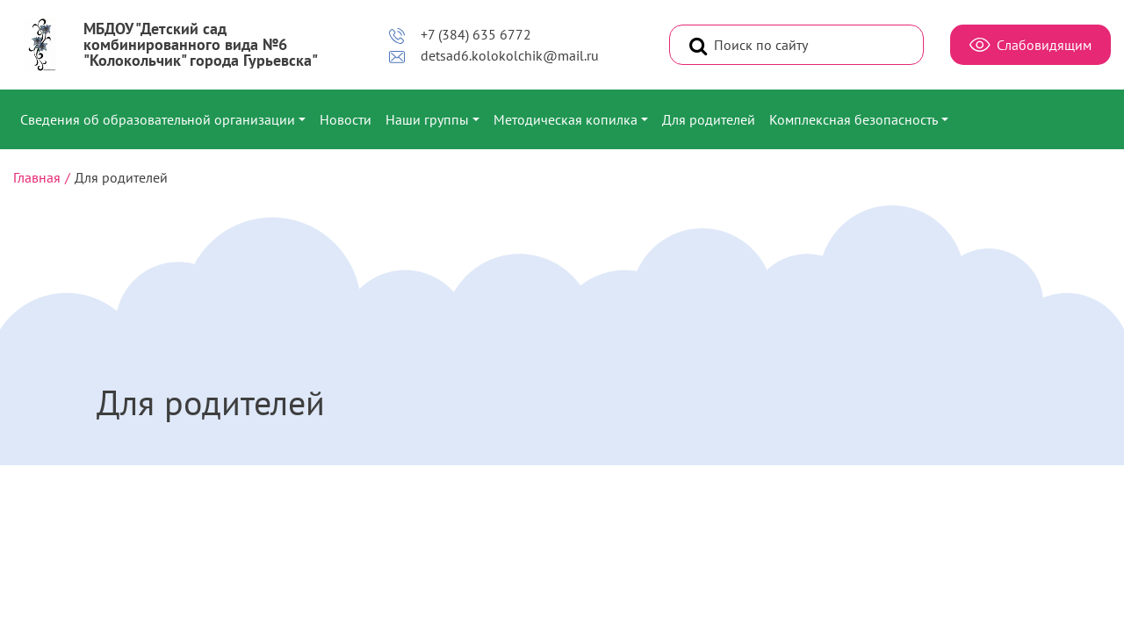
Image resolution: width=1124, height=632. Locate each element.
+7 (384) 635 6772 (459, 35)
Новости (345, 119)
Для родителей (708, 119)
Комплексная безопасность (853, 119)
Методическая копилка (566, 119)
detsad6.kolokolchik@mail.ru (493, 55)
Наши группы (427, 119)
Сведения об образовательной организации (157, 119)
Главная (37, 177)
